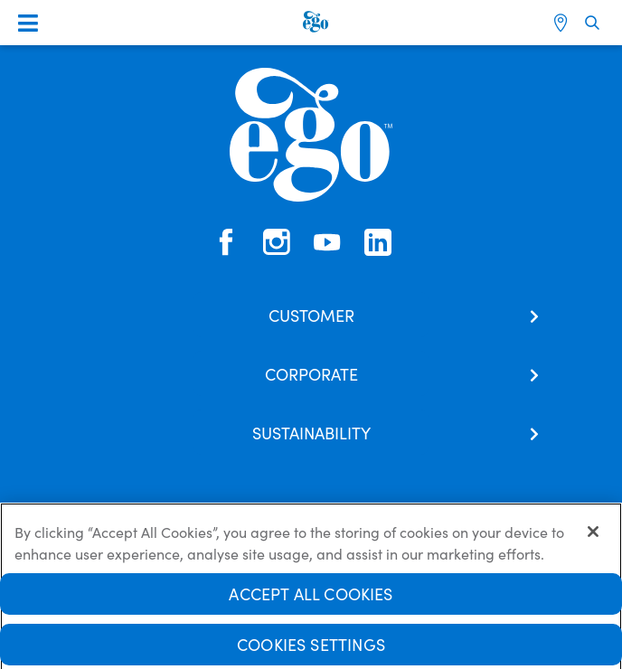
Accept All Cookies (310, 599)
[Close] (593, 537)
